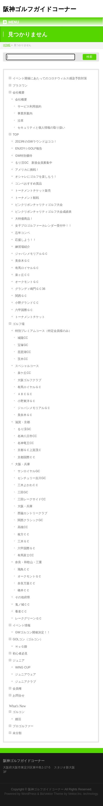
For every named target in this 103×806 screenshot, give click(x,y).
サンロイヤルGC (29, 471)
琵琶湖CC (24, 352)
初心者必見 (20, 653)
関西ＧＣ (21, 296)
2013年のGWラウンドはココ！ (35, 141)
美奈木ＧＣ (22, 260)
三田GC (23, 492)
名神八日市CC (27, 436)
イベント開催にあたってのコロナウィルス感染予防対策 (50, 78)
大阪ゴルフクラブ (29, 380)
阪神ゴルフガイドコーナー (39, 9)
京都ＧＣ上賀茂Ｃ (29, 450)
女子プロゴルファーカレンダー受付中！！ (43, 225)
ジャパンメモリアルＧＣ (31, 253)
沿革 (21, 120)
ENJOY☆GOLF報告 (28, 148)
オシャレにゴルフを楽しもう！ (36, 176)
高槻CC (23, 527)
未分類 (17, 733)
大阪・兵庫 (22, 464)
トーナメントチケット (30, 317)
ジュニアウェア (25, 674)
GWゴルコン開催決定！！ (32, 632)
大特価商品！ (24, 218)
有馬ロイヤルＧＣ (27, 268)
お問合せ (19, 695)
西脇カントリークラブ (32, 513)
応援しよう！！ (25, 240)
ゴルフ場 (19, 324)
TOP (16, 134)
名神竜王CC (26, 443)
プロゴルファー (23, 726)
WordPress (28, 794)
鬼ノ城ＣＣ (22, 604)
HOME (6, 45)
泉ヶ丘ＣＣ (22, 275)
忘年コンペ (22, 233)
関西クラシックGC (30, 520)
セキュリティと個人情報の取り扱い (41, 127)
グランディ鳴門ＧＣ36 (30, 289)
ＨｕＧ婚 (21, 646)
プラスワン (20, 85)
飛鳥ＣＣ (23, 569)
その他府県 (22, 597)
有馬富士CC (26, 555)
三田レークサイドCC (32, 499)
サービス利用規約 (29, 106)
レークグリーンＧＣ (28, 618)
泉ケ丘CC (24, 373)
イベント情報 (21, 625)
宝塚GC (23, 345)
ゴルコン (19, 712)
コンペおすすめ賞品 (28, 183)
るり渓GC (24, 429)
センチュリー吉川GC (32, 478)
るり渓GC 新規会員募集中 (33, 162)
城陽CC (23, 338)
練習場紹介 (22, 247)
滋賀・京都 (22, 422)
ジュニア (19, 660)
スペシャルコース (27, 366)
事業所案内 (25, 113)
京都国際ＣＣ (26, 457)
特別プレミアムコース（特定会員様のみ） (43, 331)
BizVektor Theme (51, 794)
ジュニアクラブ (25, 681)
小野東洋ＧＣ (26, 401)
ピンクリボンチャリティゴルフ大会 (39, 204)
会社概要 (19, 92)
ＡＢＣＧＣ (25, 394)
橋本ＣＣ (23, 590)
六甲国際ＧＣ (24, 310)
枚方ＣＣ (23, 534)
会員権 (17, 688)
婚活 (18, 719)
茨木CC (23, 359)
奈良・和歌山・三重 (28, 562)
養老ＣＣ (21, 611)
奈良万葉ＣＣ (26, 583)
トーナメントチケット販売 (33, 190)
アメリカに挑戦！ (27, 169)
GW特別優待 (23, 155)
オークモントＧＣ (27, 282)
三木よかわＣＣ (28, 485)
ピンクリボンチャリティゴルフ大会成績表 (43, 211)
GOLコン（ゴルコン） (28, 639)
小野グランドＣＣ (27, 302)
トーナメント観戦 (27, 198)
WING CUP (22, 667)
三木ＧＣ (23, 541)
